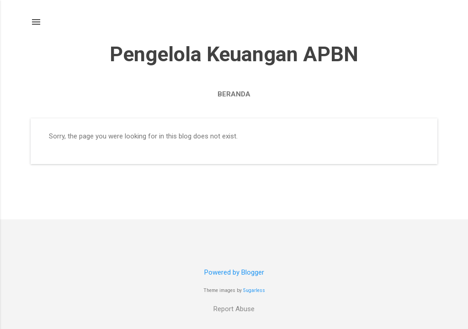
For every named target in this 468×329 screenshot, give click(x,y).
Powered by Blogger (234, 272)
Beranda (234, 94)
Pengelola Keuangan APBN (234, 54)
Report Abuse (234, 309)
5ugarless (254, 290)
